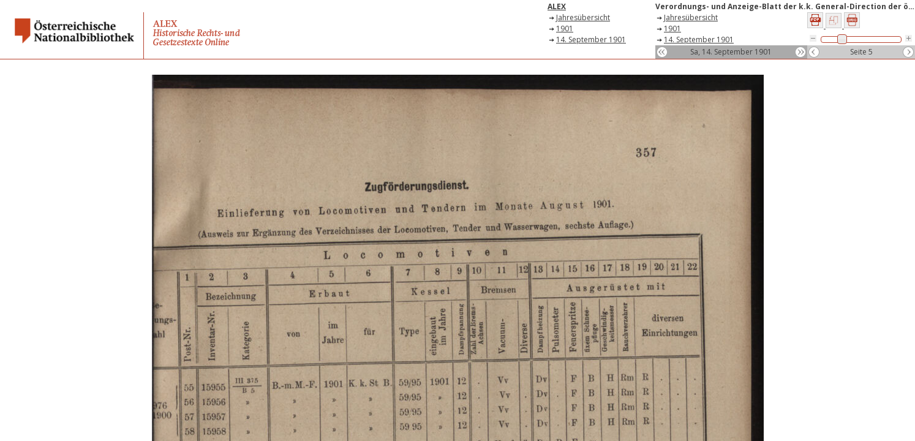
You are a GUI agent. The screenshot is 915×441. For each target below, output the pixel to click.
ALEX (557, 6)
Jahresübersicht (583, 17)
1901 (564, 28)
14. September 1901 (591, 39)
